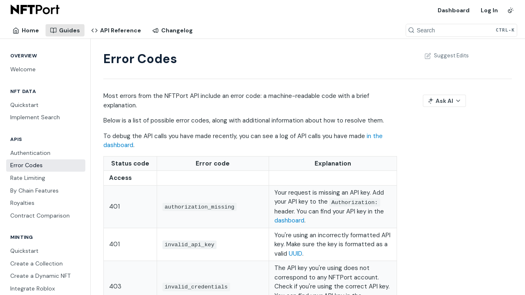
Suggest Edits (446, 55)
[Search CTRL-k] (461, 30)
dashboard (289, 220)
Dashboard (454, 10)
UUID (295, 254)
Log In (489, 10)
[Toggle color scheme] (510, 10)
